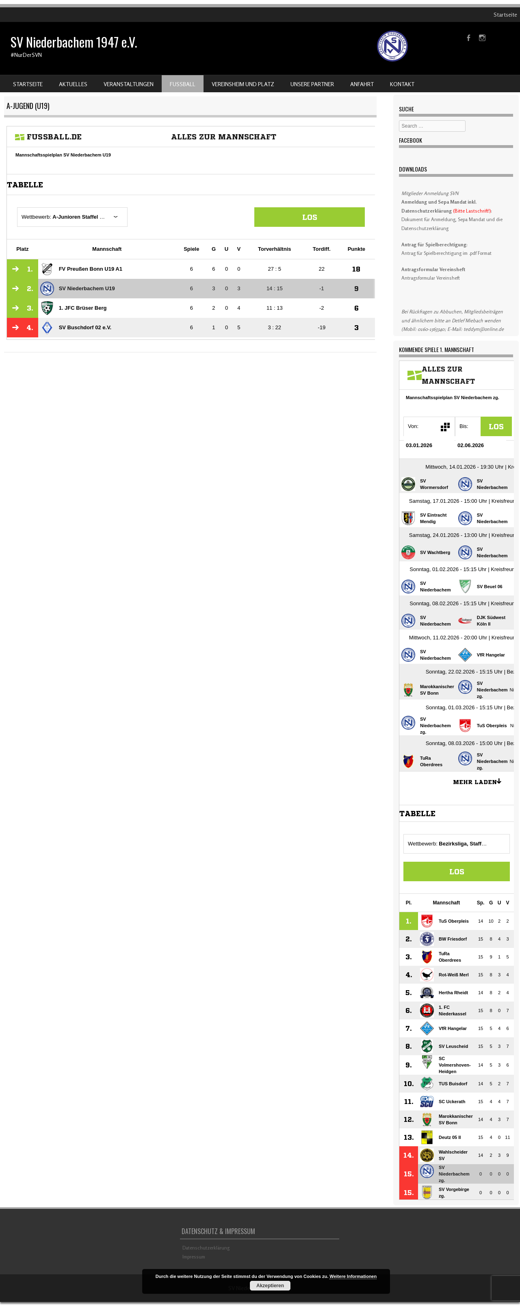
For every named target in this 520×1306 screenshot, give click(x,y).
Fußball (182, 83)
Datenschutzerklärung (206, 1248)
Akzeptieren (270, 1286)
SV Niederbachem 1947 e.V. (74, 41)
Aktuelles (73, 83)
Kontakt (402, 83)
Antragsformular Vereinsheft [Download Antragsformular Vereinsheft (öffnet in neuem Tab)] (430, 278)
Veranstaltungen (129, 83)
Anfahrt (362, 83)
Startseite (505, 14)
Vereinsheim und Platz (243, 83)
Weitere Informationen (353, 1276)
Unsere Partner (312, 83)
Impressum (193, 1257)
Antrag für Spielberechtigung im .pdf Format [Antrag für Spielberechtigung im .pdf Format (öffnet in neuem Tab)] (446, 253)
